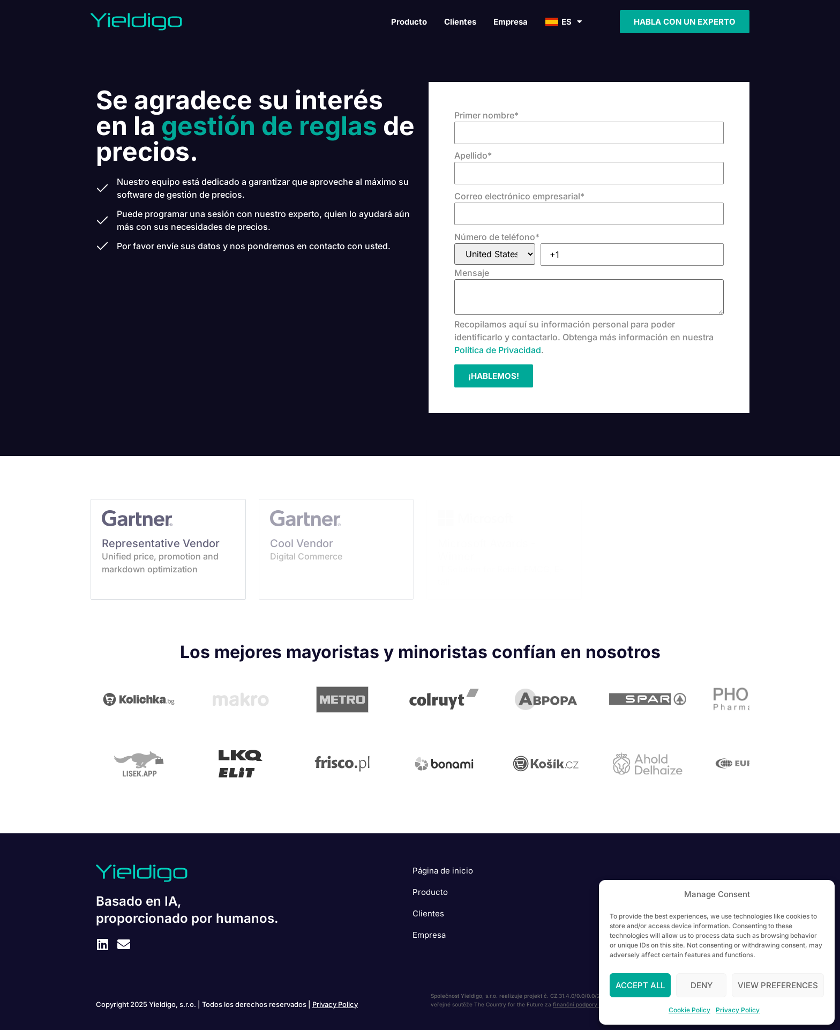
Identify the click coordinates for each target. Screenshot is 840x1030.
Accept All (640, 985)
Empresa (510, 22)
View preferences (778, 985)
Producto (409, 22)
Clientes (460, 22)
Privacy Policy (738, 1010)
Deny (701, 985)
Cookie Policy (689, 1010)
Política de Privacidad (497, 350)
